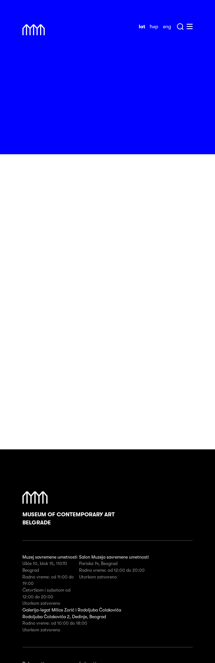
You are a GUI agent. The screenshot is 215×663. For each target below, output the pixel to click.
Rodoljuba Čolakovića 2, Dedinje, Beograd (64, 534)
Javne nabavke (37, 596)
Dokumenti (33, 581)
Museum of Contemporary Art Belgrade (68, 426)
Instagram (97, 595)
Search (180, 26)
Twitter (131, 595)
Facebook (80, 595)
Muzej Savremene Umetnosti (33, 30)
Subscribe (184, 621)
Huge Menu (190, 26)
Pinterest (114, 595)
